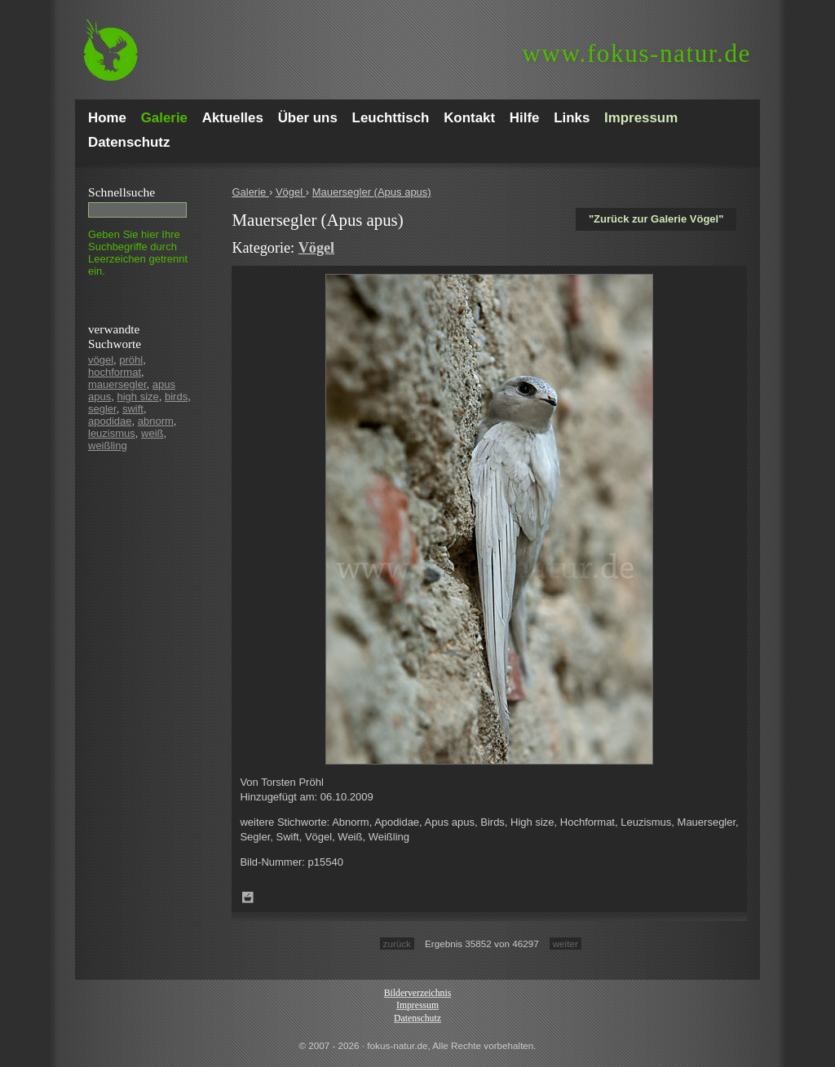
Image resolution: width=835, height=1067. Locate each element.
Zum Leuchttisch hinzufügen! (248, 897)
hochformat (114, 372)
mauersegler (117, 384)
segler (102, 409)
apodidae (110, 421)
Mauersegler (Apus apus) (371, 192)
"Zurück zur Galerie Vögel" (656, 219)
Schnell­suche (121, 192)
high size (137, 396)
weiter (565, 943)
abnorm (156, 421)
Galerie (250, 192)
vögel (100, 360)
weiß (152, 433)
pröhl (131, 360)
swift (133, 409)
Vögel (291, 192)
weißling (107, 445)
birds (176, 396)
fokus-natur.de (636, 53)
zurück (397, 943)
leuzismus (111, 433)
